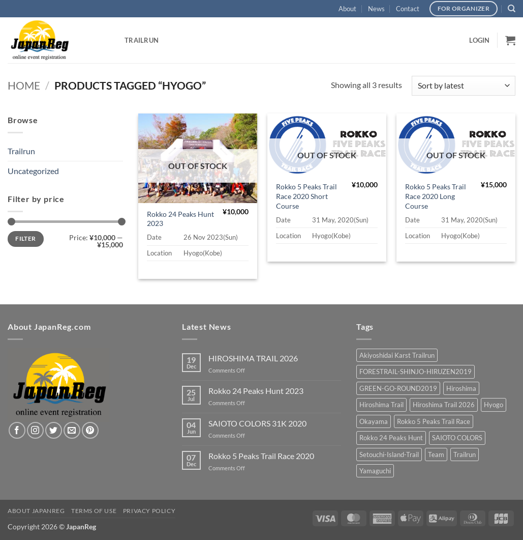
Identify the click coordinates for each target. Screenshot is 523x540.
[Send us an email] (72, 430)
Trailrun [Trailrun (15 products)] (464, 454)
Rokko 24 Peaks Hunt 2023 (180, 219)
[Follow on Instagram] (35, 430)
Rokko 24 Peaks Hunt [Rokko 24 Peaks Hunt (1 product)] (391, 438)
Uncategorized (33, 171)
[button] (479, 40)
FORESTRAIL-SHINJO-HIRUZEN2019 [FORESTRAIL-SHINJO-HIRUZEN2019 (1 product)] (415, 371)
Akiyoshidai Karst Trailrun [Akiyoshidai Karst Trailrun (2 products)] (397, 355)
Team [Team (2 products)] (436, 454)
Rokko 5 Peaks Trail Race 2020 (261, 456)
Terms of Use (93, 511)
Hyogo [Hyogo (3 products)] (493, 405)
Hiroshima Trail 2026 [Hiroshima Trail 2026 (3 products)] (444, 405)
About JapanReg (36, 511)
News (376, 9)
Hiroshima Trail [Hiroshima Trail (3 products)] (381, 405)
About (347, 9)
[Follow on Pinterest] (90, 430)
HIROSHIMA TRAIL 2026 (253, 358)
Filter (25, 238)
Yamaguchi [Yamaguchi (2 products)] (375, 471)
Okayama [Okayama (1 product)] (373, 421)
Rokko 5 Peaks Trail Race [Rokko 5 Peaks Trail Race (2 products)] (433, 421)
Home (24, 85)
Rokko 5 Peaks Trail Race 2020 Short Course (306, 196)
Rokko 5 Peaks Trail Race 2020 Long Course (435, 196)
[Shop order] (463, 86)
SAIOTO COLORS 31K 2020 (257, 423)
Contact (407, 9)
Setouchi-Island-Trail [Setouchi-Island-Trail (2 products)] (389, 454)
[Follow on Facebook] (17, 430)
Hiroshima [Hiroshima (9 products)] (461, 388)
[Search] (511, 9)
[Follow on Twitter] (53, 430)
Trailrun (142, 40)
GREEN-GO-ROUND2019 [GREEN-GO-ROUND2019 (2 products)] (398, 388)
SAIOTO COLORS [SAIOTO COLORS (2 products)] (457, 438)
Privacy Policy (149, 511)
